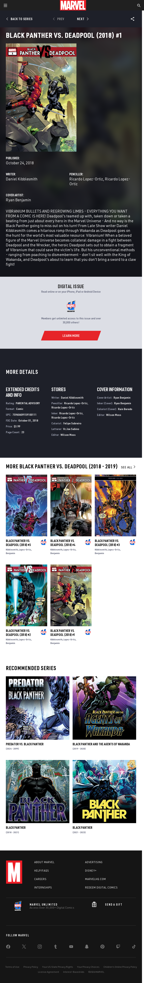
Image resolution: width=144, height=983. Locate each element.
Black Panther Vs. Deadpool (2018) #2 (18, 633)
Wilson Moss (68, 434)
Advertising (94, 862)
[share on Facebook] (8, 948)
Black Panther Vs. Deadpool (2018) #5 (18, 543)
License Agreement (48, 971)
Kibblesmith (12, 549)
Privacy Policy (30, 966)
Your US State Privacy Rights (57, 966)
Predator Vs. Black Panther (25, 744)
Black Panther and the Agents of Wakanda (101, 744)
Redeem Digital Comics (101, 887)
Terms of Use (12, 966)
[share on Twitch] (118, 947)
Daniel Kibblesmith (22, 179)
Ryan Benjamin (18, 199)
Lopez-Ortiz (25, 549)
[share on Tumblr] (55, 947)
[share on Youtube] (71, 947)
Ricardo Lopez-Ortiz (86, 179)
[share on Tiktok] (134, 947)
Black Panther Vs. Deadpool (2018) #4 (62, 543)
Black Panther (16, 828)
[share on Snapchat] (87, 947)
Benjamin (10, 553)
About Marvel (44, 862)
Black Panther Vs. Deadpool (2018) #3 (107, 543)
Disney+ (91, 870)
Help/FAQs (41, 870)
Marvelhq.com (95, 879)
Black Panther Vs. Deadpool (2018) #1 (62, 633)
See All (128, 467)
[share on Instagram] (40, 947)
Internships (43, 887)
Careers (40, 879)
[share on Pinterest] (102, 947)
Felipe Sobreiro (72, 423)
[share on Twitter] (24, 947)
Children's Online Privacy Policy (120, 966)
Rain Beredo (125, 409)
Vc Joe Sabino (71, 429)
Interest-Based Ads (73, 971)
